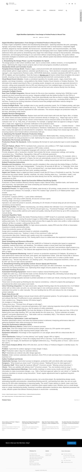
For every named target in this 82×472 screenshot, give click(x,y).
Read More (77, 399)
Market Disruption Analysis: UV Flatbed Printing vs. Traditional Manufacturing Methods (23, 394)
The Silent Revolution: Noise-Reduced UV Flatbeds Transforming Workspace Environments (70, 422)
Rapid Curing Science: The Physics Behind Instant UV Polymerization (18, 396)
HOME (31, 22)
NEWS (37, 22)
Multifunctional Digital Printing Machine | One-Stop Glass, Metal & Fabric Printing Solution (31, 422)
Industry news (47, 22)
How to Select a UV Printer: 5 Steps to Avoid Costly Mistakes (10, 422)
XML (46, 470)
